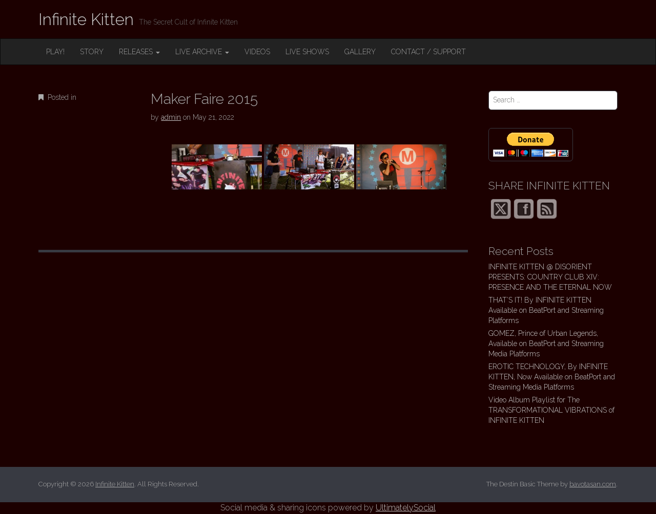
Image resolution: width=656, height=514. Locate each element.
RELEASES (139, 52)
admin (171, 117)
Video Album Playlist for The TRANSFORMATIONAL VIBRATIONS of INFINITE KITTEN (551, 410)
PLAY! (55, 52)
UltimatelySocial (406, 507)
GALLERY (360, 52)
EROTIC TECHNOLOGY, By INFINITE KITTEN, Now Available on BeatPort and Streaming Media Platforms (551, 376)
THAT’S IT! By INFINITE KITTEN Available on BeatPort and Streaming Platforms (546, 310)
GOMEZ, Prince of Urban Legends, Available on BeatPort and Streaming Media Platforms (546, 343)
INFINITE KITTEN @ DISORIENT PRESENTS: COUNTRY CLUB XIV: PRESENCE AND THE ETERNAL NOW (550, 277)
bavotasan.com (592, 484)
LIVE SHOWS (307, 52)
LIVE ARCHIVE (202, 52)
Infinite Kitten (86, 19)
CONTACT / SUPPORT (428, 52)
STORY (92, 52)
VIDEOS (257, 52)
